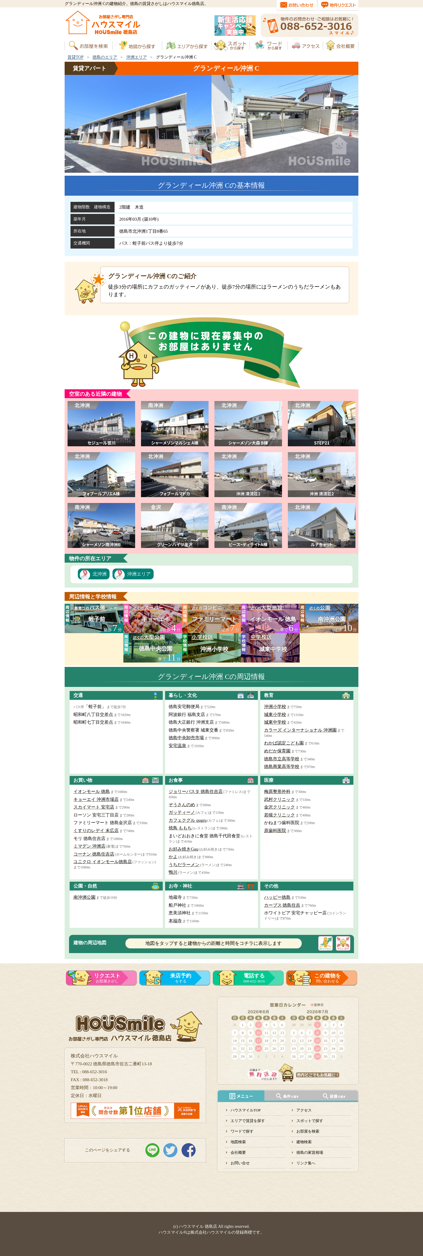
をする (180, 978)
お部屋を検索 (307, 1131)
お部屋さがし (107, 978)
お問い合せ (240, 1163)
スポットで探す (309, 1121)
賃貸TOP (75, 57)
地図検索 (238, 1142)
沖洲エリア (136, 57)
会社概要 (238, 1152)
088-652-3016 (254, 978)
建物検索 (304, 1142)
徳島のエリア (105, 57)
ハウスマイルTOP (246, 1110)
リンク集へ (305, 1163)
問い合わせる (327, 978)
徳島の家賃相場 (309, 1152)
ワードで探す (242, 1131)
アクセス (304, 1110)
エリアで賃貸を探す (248, 1121)
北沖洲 (100, 573)
